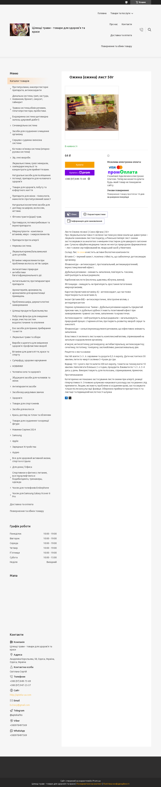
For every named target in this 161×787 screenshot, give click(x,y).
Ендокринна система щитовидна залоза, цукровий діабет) (30, 118)
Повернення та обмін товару (116, 46)
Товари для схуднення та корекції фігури (30, 422)
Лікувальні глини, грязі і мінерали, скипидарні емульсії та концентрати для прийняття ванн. (30, 166)
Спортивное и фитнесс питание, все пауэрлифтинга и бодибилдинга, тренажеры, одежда (29, 477)
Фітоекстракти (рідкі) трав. (27, 216)
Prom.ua (97, 781)
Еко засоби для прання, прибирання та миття (31, 330)
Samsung (17, 435)
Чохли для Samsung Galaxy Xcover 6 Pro (31, 495)
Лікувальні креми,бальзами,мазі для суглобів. (29, 253)
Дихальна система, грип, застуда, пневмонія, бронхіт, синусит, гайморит (30, 99)
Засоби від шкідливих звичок (28, 392)
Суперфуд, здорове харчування (29, 360)
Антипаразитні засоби (24, 386)
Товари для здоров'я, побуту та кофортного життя (29, 189)
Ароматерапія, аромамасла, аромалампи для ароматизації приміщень (28, 293)
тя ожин (81, 252)
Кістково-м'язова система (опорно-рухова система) (31, 150)
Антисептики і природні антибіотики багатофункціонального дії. (27, 272)
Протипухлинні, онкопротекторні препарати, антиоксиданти (30, 88)
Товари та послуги (120, 13)
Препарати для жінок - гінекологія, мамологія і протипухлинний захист (31, 197)
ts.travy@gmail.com (20, 705)
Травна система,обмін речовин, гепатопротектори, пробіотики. (29, 109)
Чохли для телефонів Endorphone (30, 487)
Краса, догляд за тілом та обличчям (31, 415)
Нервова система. (22, 245)
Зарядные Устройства (24, 446)
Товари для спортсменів (25, 403)
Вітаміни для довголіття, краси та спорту (30, 353)
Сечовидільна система (24, 125)
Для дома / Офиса (22, 467)
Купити (79, 164)
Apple (15, 441)
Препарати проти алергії (25, 240)
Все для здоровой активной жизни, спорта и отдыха (31, 460)
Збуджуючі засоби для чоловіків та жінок (31, 379)
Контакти (127, 24)
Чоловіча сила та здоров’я (26, 372)
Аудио (15, 452)
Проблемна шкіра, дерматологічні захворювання (30, 303)
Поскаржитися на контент (89, 784)
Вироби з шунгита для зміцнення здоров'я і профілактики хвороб (30, 344)
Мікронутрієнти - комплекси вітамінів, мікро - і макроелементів (31, 233)
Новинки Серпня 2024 (24, 429)
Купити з (79, 172)
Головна (102, 13)
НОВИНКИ (17, 366)
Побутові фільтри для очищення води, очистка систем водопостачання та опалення (29, 319)
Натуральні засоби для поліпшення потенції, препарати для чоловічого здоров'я (31, 178)
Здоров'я (17, 398)
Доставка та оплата (121, 35)
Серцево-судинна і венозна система (27, 141)
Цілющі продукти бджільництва (29, 310)
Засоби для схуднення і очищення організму (30, 133)
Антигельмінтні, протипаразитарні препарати (31, 282)
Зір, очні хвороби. (21, 157)
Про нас (114, 24)
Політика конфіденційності (116, 784)
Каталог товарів (19, 81)
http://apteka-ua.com (20, 695)
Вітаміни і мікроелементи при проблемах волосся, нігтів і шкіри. (30, 262)
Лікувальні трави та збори (26, 337)
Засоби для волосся (23, 409)
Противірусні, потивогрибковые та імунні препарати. (31, 224)
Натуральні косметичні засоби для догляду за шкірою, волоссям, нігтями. (31, 207)
